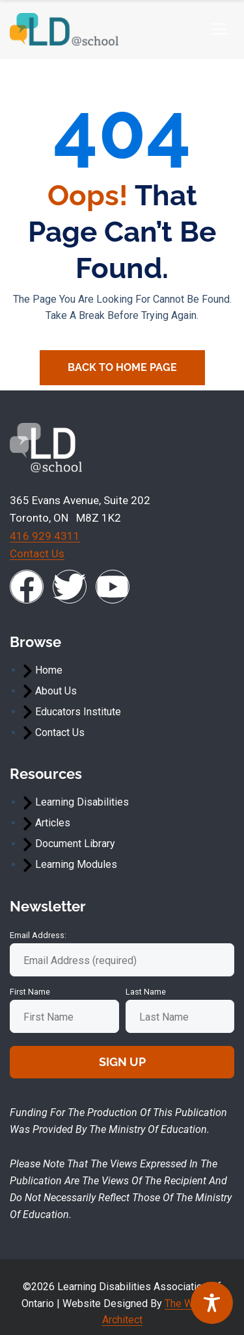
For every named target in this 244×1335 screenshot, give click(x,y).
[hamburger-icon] (219, 29)
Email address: (38, 935)
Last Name (146, 992)
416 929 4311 (45, 535)
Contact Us (37, 553)
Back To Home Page (122, 367)
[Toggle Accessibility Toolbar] (211, 1302)
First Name (30, 992)
